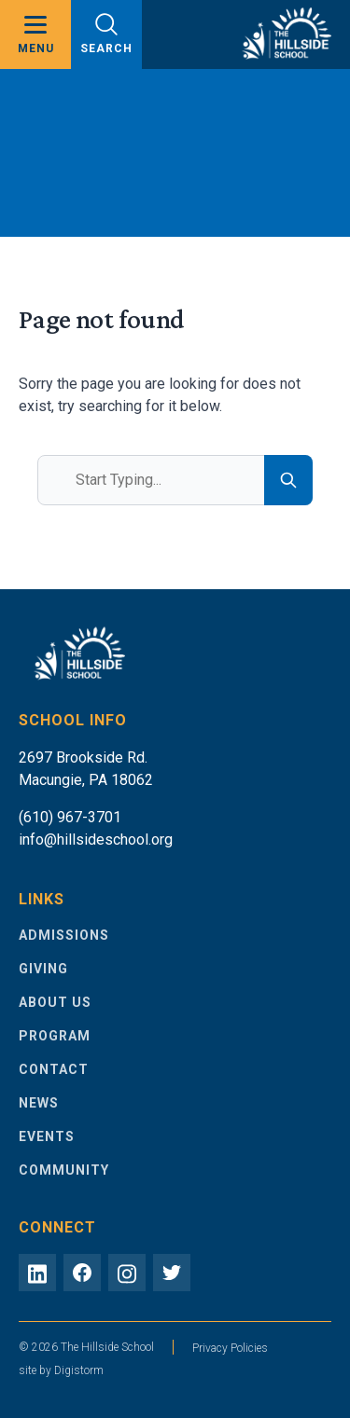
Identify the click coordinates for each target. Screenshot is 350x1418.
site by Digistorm (61, 1370)
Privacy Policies (230, 1348)
